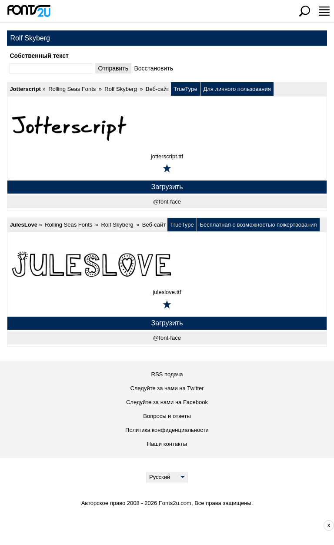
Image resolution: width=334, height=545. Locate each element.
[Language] (167, 477)
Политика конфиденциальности (167, 430)
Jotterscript (25, 89)
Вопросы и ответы (166, 416)
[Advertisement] (173, 525)
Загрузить (167, 187)
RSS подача (167, 374)
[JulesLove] (167, 263)
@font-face (167, 201)
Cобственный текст (39, 55)
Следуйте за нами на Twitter (167, 388)
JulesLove (23, 224)
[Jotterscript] (167, 128)
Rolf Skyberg (120, 89)
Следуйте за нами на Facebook (167, 402)
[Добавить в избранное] (167, 168)
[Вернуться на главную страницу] (28, 11)
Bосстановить (153, 68)
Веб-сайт (157, 89)
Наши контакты (167, 444)
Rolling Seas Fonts (72, 89)
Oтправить (113, 68)
